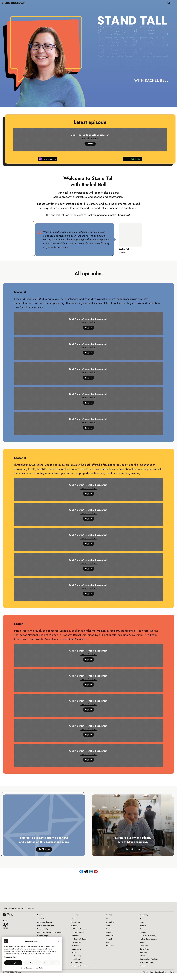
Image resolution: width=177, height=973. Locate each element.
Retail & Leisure (78, 932)
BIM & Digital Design (44, 922)
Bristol (108, 925)
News (142, 922)
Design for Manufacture (45, 925)
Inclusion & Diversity (148, 935)
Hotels (75, 925)
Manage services (10, 957)
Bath (107, 919)
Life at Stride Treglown (149, 939)
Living (73, 952)
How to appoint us (146, 962)
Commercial (75, 922)
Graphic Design (43, 929)
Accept (13, 963)
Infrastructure (76, 949)
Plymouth (109, 939)
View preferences (51, 963)
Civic (73, 919)
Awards (142, 942)
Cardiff (108, 929)
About (142, 919)
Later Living (77, 956)
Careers (143, 932)
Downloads (144, 946)
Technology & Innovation (80, 966)
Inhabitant (143, 956)
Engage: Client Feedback (149, 959)
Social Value (144, 949)
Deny (32, 963)
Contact (142, 966)
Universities (77, 942)
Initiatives (143, 952)
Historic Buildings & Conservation (49, 932)
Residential (76, 959)
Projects (143, 925)
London (108, 932)
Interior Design (42, 935)
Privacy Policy (38, 968)
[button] (169, 3)
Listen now (133, 849)
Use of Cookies (26, 968)
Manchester (110, 935)
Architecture (41, 919)
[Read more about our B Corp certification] (5, 924)
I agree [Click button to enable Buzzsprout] (90, 144)
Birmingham (110, 922)
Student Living (78, 962)
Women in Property (108, 631)
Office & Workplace (80, 929)
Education (75, 935)
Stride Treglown (8, 908)
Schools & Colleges (79, 939)
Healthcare (75, 946)
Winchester (110, 946)
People (142, 929)
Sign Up (44, 849)
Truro (107, 942)
